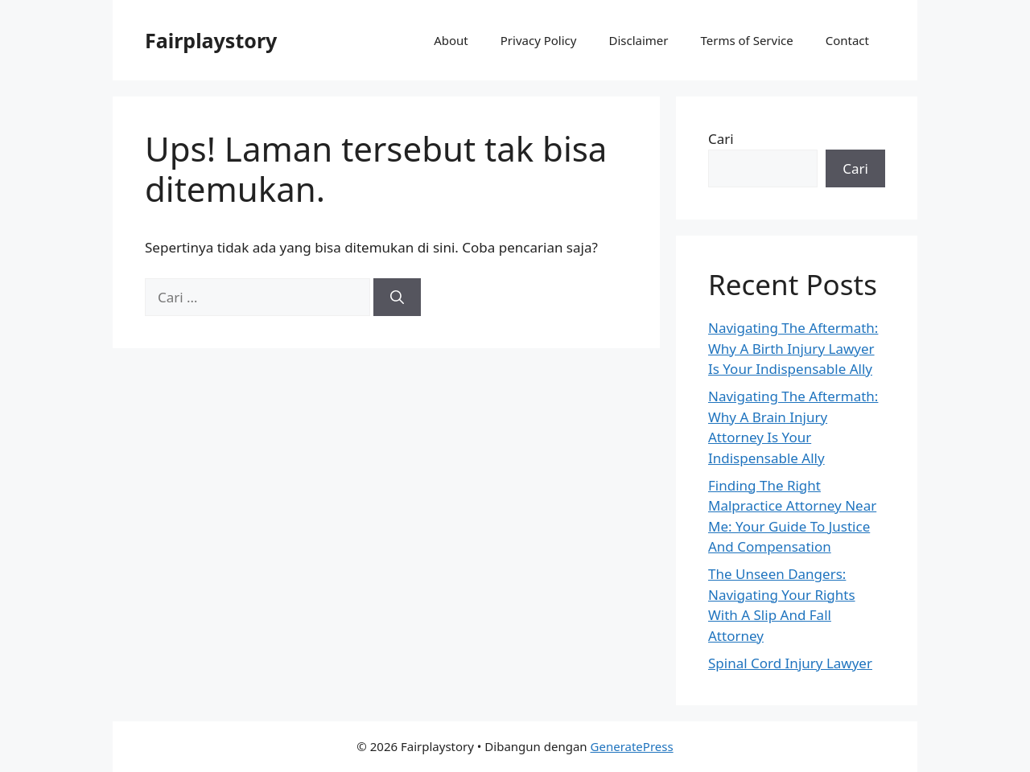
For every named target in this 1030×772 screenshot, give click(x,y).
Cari (721, 138)
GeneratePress (632, 746)
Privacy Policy (539, 40)
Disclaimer (638, 40)
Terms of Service (746, 40)
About (451, 40)
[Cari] (397, 297)
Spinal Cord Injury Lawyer (790, 663)
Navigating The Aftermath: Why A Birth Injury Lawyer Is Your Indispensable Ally (793, 348)
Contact (847, 40)
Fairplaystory (211, 40)
